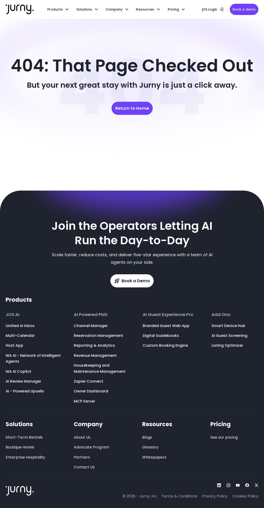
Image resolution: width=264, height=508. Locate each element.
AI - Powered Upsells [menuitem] (25, 391)
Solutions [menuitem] (19, 424)
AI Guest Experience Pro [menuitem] (168, 314)
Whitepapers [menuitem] (154, 457)
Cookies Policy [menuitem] (245, 496)
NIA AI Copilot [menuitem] (18, 371)
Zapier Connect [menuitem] (88, 381)
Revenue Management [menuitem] (95, 355)
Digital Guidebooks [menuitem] (161, 335)
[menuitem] (87, 9)
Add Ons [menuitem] (221, 314)
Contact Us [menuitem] (84, 467)
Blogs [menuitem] (147, 437)
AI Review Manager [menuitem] (23, 381)
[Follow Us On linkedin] (219, 485)
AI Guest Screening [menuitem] (229, 335)
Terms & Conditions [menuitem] (179, 496)
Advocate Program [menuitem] (91, 447)
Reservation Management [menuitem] (98, 335)
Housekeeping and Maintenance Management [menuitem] (100, 368)
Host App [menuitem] (14, 345)
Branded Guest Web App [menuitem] (166, 325)
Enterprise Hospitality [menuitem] (25, 457)
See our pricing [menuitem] (224, 437)
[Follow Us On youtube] (238, 485)
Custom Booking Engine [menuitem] (165, 345)
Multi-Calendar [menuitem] (20, 335)
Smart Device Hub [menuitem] (228, 325)
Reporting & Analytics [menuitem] (94, 345)
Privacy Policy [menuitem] (214, 496)
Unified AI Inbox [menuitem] (20, 325)
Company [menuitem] (88, 424)
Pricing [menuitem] (220, 424)
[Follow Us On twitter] (256, 485)
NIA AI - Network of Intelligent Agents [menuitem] (33, 358)
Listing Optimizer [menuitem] (227, 345)
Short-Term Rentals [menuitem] (24, 437)
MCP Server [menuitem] (84, 401)
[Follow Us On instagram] (228, 485)
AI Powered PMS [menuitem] (91, 314)
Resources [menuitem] (145, 9)
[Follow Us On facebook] (247, 485)
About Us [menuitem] (82, 437)
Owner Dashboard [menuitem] (91, 391)
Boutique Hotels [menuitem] (20, 447)
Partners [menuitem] (82, 457)
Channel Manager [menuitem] (91, 325)
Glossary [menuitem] (150, 447)
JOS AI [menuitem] (12, 314)
